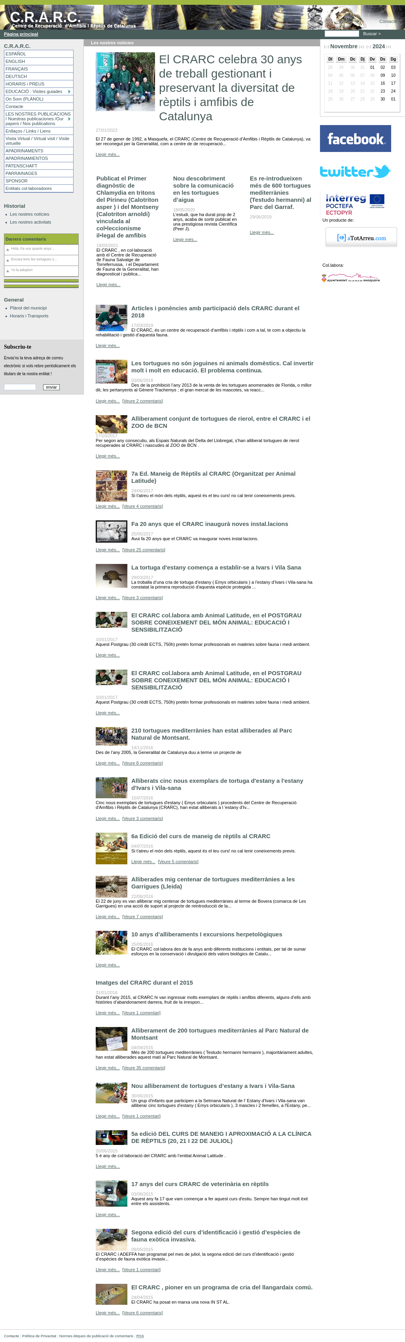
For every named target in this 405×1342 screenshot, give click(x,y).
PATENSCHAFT (21, 165)
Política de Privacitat (39, 1336)
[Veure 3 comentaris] (142, 597)
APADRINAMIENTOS (27, 158)
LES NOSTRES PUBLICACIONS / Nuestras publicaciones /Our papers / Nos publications (38, 119)
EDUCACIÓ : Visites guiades (34, 91)
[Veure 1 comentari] (141, 1012)
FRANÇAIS (17, 68)
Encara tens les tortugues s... (34, 259)
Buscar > (372, 33)
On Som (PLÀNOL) (25, 99)
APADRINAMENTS (25, 150)
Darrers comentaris (26, 239)
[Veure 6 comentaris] (142, 1312)
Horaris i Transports (29, 315)
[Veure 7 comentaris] (142, 916)
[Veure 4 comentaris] (142, 506)
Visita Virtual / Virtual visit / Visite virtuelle (37, 141)
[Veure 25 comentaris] (143, 549)
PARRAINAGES (21, 173)
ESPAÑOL (16, 53)
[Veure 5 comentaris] (178, 861)
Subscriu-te (17, 347)
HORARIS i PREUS (25, 84)
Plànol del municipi (28, 308)
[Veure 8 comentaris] (142, 763)
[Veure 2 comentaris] (142, 401)
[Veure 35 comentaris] (143, 1067)
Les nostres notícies (29, 214)
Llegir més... (108, 154)
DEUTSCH (16, 76)
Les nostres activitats (30, 222)
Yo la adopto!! (21, 270)
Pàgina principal (21, 34)
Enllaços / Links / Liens (28, 131)
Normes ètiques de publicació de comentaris (96, 1336)
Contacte (388, 21)
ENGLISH (15, 61)
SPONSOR (17, 180)
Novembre (344, 46)
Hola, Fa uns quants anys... (32, 249)
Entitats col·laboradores (29, 188)
